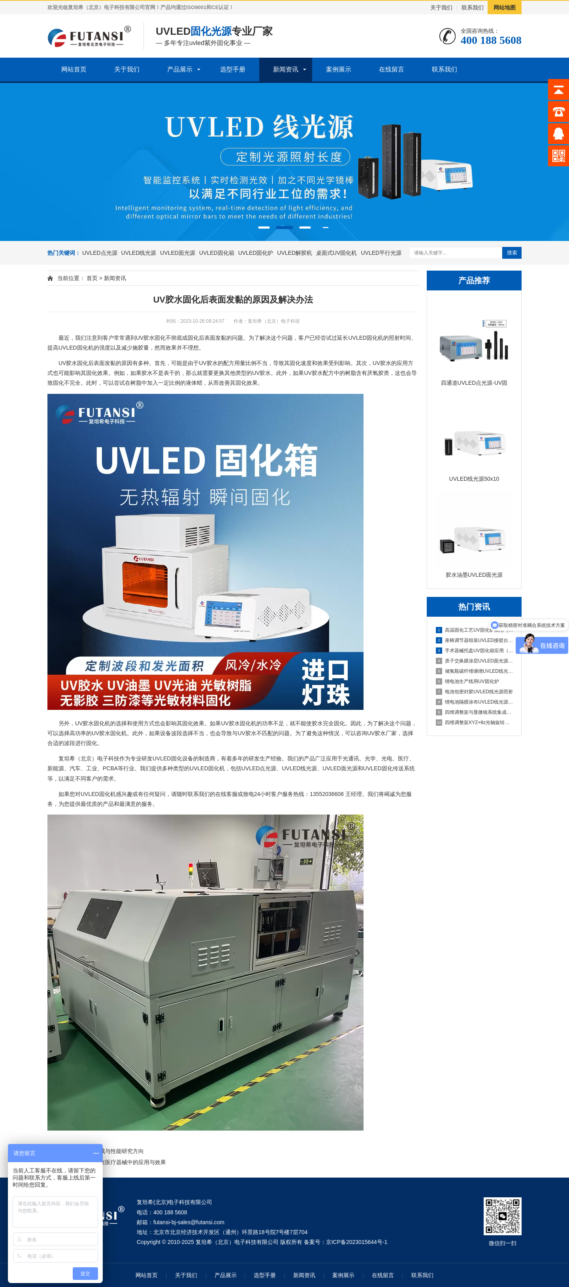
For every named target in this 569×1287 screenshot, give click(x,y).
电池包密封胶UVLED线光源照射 (474, 692)
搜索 (512, 253)
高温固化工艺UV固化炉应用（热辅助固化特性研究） (474, 630)
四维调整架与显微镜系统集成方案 (474, 712)
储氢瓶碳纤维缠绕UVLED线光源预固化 (474, 671)
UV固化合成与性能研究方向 (109, 1151)
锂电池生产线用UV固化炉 (467, 681)
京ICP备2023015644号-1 (357, 1242)
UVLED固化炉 (255, 253)
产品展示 (179, 69)
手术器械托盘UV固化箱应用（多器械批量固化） (474, 650)
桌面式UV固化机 (336, 253)
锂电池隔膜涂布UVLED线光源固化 (474, 702)
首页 (92, 278)
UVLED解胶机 (294, 253)
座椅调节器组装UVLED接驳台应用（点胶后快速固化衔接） (474, 640)
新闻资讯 (285, 69)
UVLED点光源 (99, 253)
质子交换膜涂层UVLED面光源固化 (474, 661)
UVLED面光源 (177, 253)
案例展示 (338, 69)
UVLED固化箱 (216, 253)
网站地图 (505, 7)
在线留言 (391, 69)
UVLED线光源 (138, 253)
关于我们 (441, 7)
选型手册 (232, 69)
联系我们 (473, 7)
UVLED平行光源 (381, 253)
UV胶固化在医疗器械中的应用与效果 (120, 1162)
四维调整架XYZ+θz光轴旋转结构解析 (474, 722)
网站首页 (74, 69)
